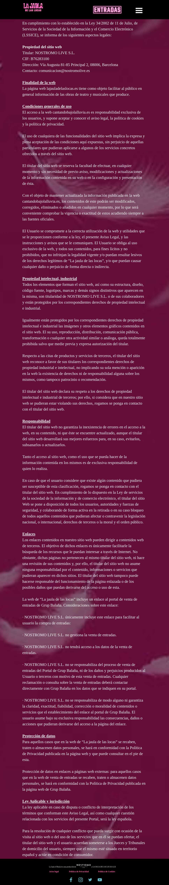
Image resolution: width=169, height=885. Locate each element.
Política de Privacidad (79, 871)
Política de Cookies (106, 871)
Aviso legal (54, 871)
